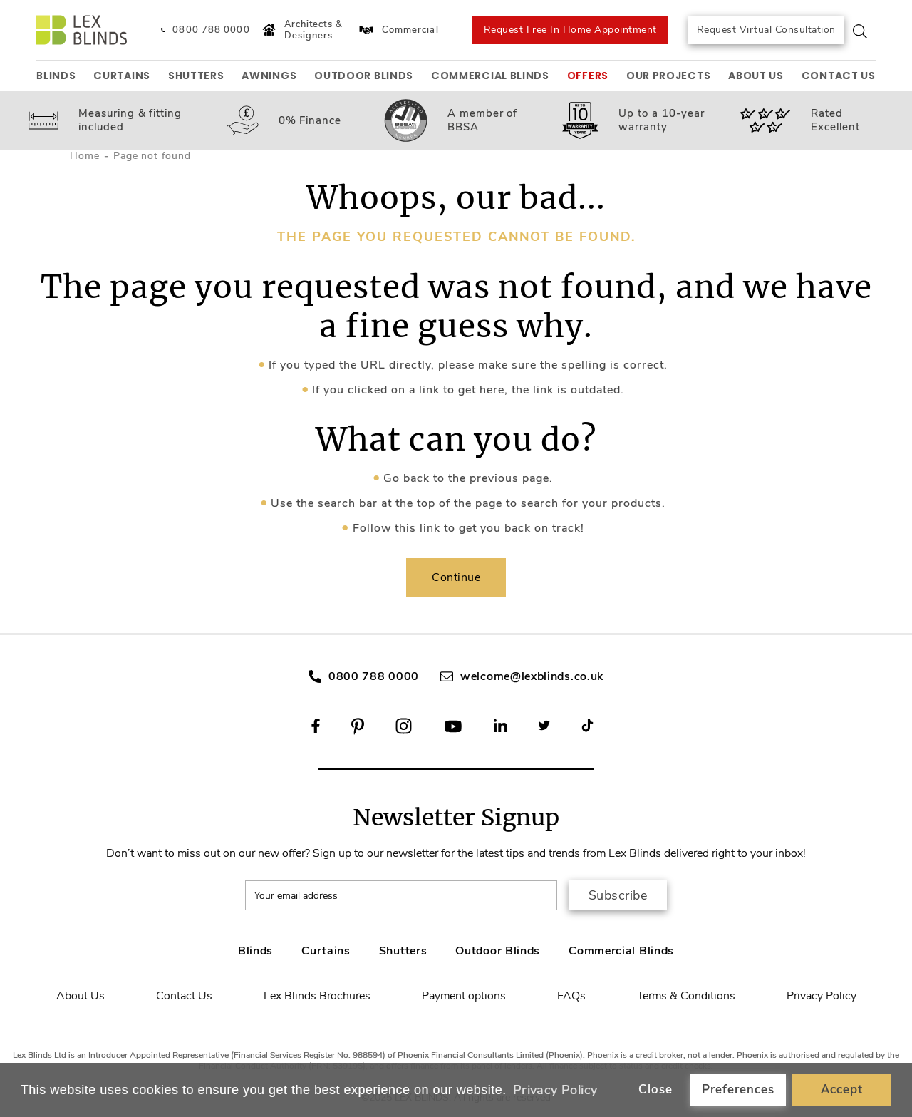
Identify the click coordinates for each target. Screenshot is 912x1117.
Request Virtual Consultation (766, 29)
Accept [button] (842, 1089)
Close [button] (655, 1089)
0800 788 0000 (373, 676)
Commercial (397, 30)
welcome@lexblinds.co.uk (531, 676)
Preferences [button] (738, 1089)
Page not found (151, 156)
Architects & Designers (301, 30)
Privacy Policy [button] (555, 1089)
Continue (456, 577)
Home (84, 156)
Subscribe (618, 895)
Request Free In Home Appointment (570, 29)
